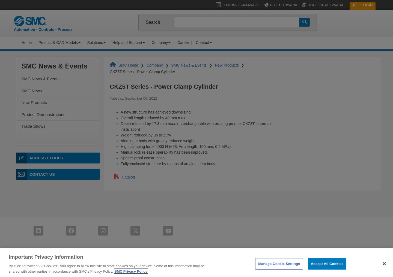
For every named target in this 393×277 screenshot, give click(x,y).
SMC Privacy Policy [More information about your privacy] (130, 274)
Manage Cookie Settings (279, 266)
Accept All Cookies (327, 266)
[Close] (384, 266)
